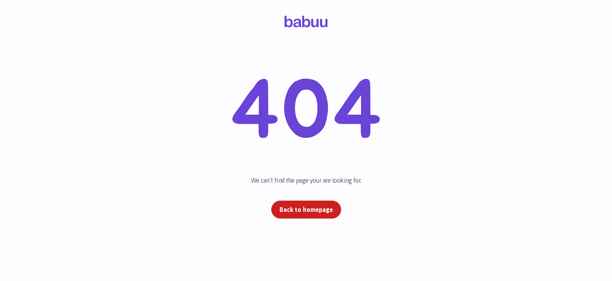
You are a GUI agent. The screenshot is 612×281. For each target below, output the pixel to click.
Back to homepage (306, 209)
